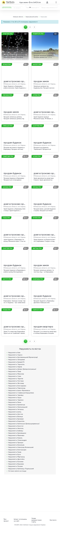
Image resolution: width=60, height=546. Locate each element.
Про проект (6, 539)
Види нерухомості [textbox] (29, 17)
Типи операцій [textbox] (12, 17)
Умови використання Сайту (36, 539)
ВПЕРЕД (35, 45)
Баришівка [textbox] (31, 23)
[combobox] (12, 17)
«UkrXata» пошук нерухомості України (34, 543)
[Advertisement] (30, 510)
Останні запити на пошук (17, 490)
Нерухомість (14, 371)
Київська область (18, 35)
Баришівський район (32, 35)
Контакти (53, 539)
